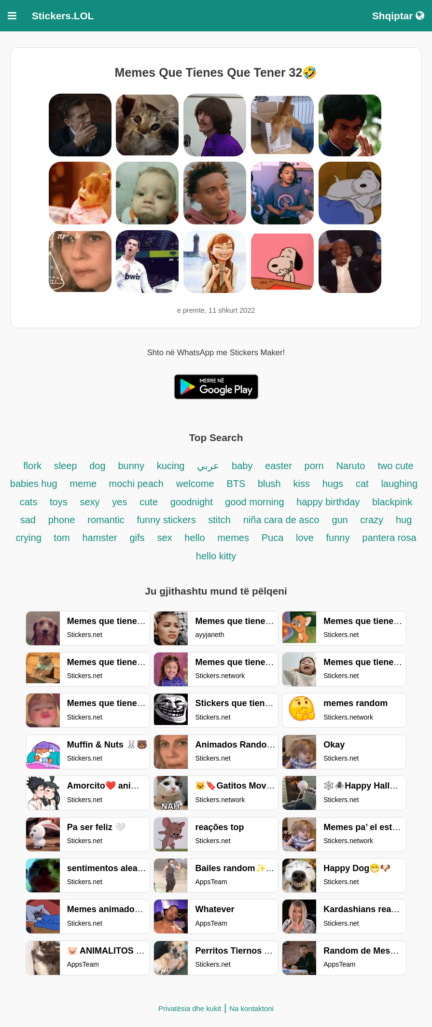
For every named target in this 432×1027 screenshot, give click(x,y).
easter (278, 465)
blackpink (392, 502)
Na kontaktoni (251, 1008)
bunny (131, 465)
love (305, 537)
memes (233, 537)
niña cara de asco (281, 519)
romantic (107, 519)
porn (314, 465)
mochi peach (136, 483)
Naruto (350, 465)
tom (62, 537)
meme (84, 483)
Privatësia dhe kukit (189, 1008)
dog (97, 465)
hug (404, 519)
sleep (65, 465)
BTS (237, 483)
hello (194, 537)
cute (148, 502)
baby (242, 465)
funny (338, 537)
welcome (195, 483)
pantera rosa (389, 537)
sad (28, 519)
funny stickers (167, 519)
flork (33, 465)
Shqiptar (398, 15)
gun (341, 519)
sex (164, 537)
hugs (332, 483)
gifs (136, 537)
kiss (301, 483)
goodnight (192, 502)
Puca (273, 537)
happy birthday (329, 502)
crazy (371, 519)
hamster (99, 537)
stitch (219, 519)
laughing (399, 483)
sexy (89, 502)
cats (30, 502)
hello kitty (216, 556)
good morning (256, 502)
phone (61, 519)
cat (362, 483)
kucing (171, 465)
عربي (208, 465)
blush (269, 483)
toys (59, 502)
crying (29, 537)
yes (119, 502)
